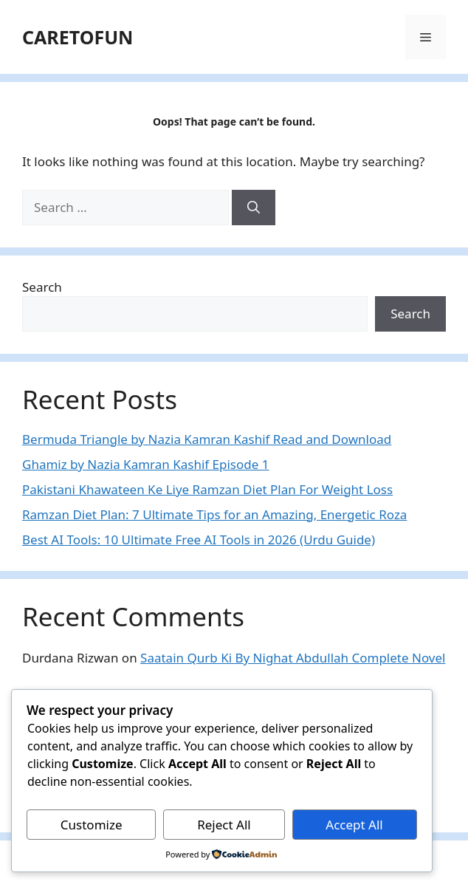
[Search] (253, 207)
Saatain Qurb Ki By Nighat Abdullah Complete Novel (292, 657)
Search (42, 286)
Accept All (354, 824)
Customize (92, 824)
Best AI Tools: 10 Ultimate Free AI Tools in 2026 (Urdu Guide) (198, 539)
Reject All (224, 824)
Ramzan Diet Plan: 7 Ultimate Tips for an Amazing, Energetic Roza (214, 514)
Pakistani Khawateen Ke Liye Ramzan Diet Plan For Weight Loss (207, 489)
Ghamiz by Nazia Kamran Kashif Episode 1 (145, 464)
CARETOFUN (77, 36)
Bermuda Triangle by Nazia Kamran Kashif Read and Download (206, 439)
